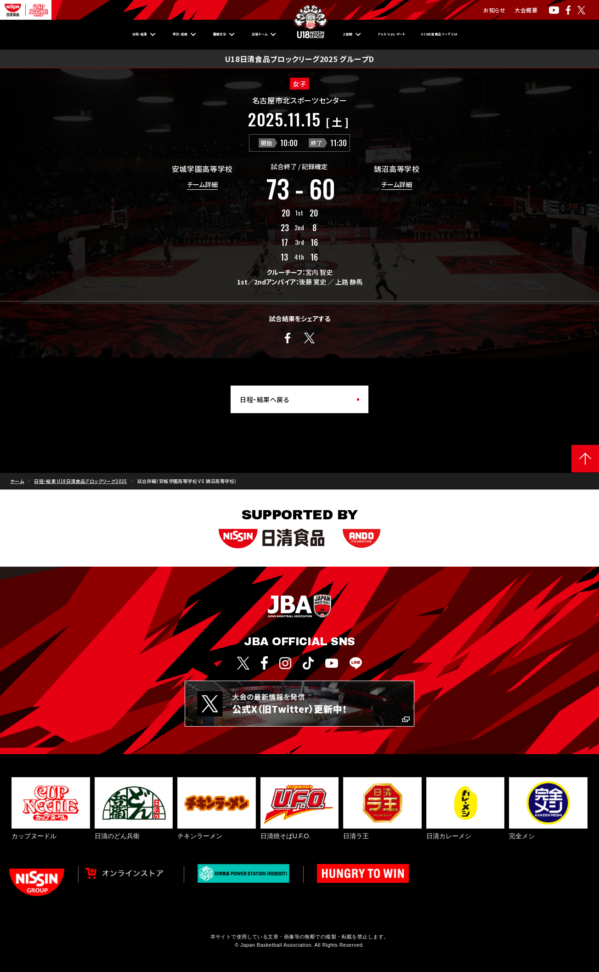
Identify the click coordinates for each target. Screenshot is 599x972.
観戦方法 (189, 34)
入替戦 (350, 34)
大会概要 (525, 10)
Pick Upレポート (412, 34)
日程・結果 (73, 34)
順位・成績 (132, 34)
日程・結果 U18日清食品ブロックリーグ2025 (80, 480)
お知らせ (494, 10)
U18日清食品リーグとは (498, 34)
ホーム (17, 480)
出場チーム (247, 34)
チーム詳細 (202, 185)
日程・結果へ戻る (264, 399)
